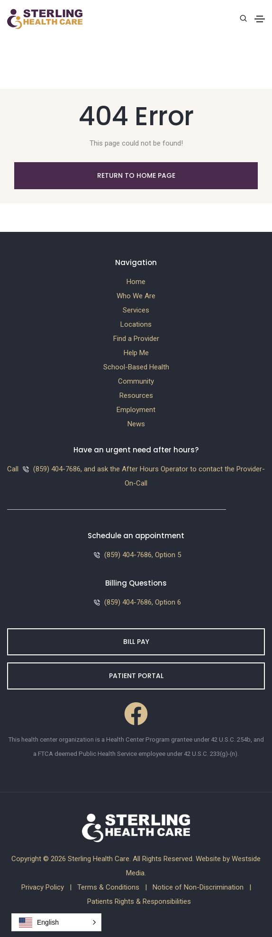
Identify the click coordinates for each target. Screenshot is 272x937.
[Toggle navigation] (259, 19)
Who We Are (136, 296)
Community (136, 381)
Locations (136, 324)
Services (136, 310)
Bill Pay (136, 641)
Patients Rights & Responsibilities (139, 901)
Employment (136, 409)
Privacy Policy (42, 887)
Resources (136, 395)
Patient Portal (136, 675)
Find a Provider (136, 338)
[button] (56, 922)
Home (136, 281)
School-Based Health (136, 367)
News (136, 424)
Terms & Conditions (108, 887)
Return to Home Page (136, 175)
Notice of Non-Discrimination (198, 887)
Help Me (136, 353)
